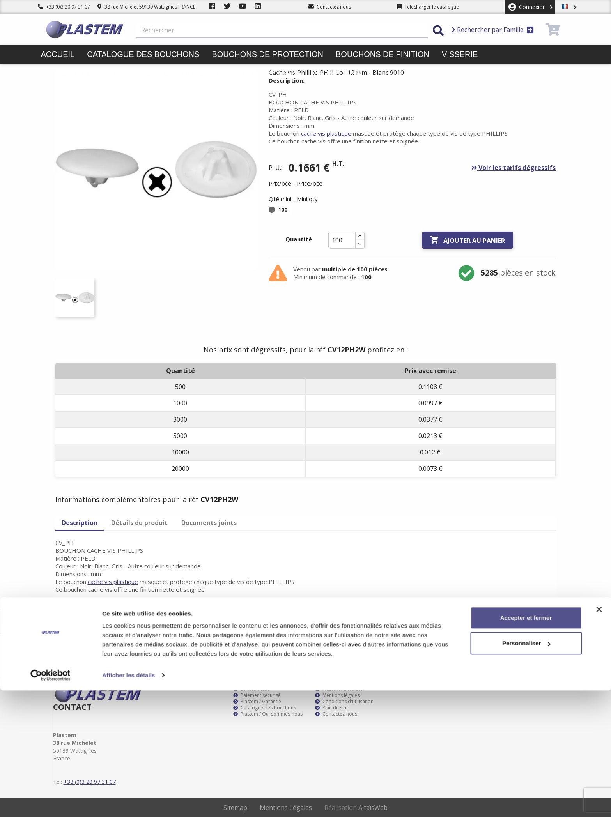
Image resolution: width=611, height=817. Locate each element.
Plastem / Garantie (257, 702)
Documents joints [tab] (209, 522)
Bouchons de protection (267, 54)
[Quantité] (342, 240)
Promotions (338, 73)
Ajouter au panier (467, 240)
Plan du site (331, 708)
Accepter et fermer (526, 744)
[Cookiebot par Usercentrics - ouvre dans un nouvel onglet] (50, 802)
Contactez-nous (336, 714)
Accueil (58, 54)
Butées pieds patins (84, 73)
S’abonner (542, 621)
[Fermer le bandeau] (599, 736)
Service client (251, 689)
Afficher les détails (128, 801)
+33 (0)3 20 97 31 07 (64, 7)
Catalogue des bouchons (143, 54)
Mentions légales (337, 695)
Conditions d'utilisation (344, 702)
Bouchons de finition (382, 54)
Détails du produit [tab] (139, 522)
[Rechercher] (282, 30)
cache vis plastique (326, 133)
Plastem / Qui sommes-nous (268, 714)
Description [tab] (79, 522)
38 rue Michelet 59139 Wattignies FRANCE (146, 7)
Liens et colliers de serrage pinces (219, 73)
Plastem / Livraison (339, 689)
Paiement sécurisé (257, 695)
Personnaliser (526, 769)
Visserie (460, 54)
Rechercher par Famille (493, 29)
